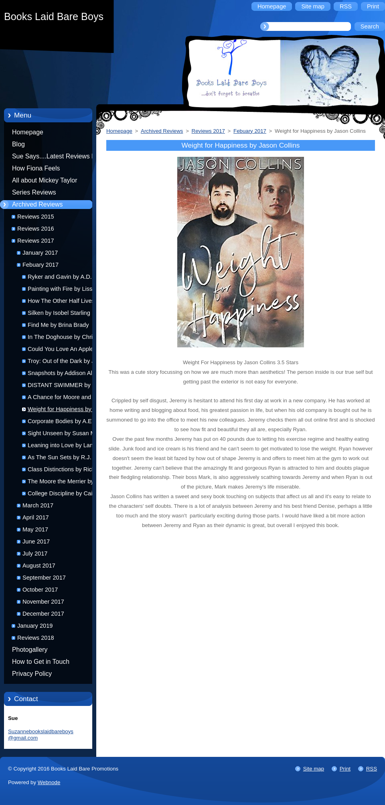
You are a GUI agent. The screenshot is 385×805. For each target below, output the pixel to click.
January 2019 (35, 626)
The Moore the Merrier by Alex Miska (67, 482)
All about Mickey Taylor (44, 180)
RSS (371, 769)
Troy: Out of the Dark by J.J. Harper (64, 362)
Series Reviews (34, 192)
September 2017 (44, 577)
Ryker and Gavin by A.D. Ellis (66, 277)
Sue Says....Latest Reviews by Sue (55, 157)
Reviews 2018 (35, 638)
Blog (18, 144)
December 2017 (43, 613)
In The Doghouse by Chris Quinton (61, 338)
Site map (313, 769)
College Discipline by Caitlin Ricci (64, 494)
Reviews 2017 (35, 240)
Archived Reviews (37, 204)
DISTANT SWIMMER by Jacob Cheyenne (68, 386)
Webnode (49, 782)
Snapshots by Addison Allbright (68, 373)
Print (345, 769)
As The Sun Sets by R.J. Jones (68, 457)
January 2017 (40, 252)
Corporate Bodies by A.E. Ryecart (60, 422)
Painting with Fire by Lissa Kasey (62, 290)
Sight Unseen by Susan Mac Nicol (64, 434)
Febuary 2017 (40, 265)
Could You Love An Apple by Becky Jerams (64, 350)
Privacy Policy (32, 673)
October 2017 (40, 589)
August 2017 (38, 565)
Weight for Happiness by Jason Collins (68, 410)
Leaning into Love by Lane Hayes (62, 446)
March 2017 (37, 505)
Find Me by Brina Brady (58, 325)
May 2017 (35, 529)
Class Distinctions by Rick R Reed (64, 470)
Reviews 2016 (35, 228)
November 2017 (43, 601)
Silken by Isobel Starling (59, 313)
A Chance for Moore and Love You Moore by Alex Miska (66, 398)
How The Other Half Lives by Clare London (65, 302)
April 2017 (35, 517)
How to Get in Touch (40, 661)
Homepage (27, 132)
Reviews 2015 (35, 216)
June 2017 (36, 541)
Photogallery (30, 649)
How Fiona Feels (36, 168)
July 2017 (34, 553)
